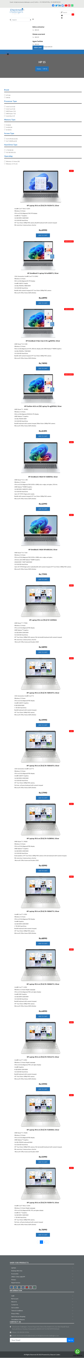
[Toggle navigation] (8, 54)
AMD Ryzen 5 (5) (11, 111)
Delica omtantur (38, 27)
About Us (14, 1302)
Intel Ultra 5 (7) (10, 116)
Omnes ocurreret (39, 34)
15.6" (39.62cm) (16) (12, 139)
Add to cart (42, 235)
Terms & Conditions (17, 1310)
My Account (14, 1299)
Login (12, 1296)
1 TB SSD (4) (9, 150)
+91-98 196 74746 (23, 1332)
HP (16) (8, 95)
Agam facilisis (38, 41)
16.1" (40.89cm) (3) (11, 141)
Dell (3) (8, 97)
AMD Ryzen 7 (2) (11, 114)
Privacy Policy (15, 1313)
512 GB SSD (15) (11, 152)
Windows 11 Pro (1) (11, 164)
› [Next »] (47, 1242)
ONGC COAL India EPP (18, 1277)
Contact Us (14, 1305)
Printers (13, 1280)
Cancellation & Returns (18, 1319)
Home (39, 69)
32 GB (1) (8, 130)
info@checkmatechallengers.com (48, 1336)
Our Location (15, 1307)
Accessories (14, 1274)
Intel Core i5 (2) (10, 109)
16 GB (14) (9, 127)
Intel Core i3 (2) (10, 106)
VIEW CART (38, 47)
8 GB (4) (8, 125)
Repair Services (15, 1283)
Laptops (13, 1268)
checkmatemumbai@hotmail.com (27, 1336)
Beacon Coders (55, 1354)
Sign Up (70, 1340)
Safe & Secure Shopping (18, 1316)
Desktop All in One (16, 1271)
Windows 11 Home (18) (13, 161)
